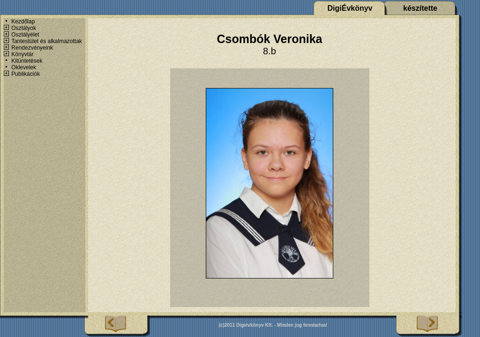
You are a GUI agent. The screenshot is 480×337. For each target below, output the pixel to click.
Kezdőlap (23, 21)
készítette (420, 8)
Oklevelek (23, 67)
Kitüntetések (26, 61)
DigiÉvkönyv (349, 8)
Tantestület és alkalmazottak (46, 41)
